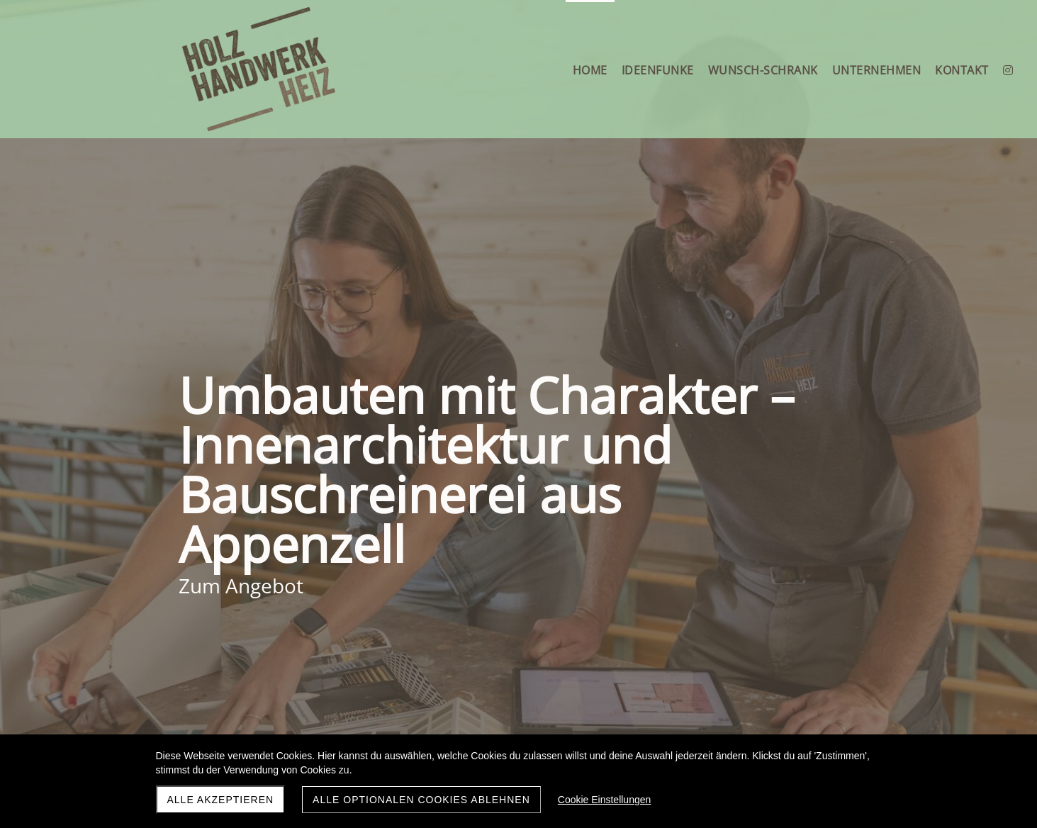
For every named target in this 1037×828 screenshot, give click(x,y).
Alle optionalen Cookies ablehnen (421, 799)
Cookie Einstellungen (604, 799)
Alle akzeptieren (220, 799)
